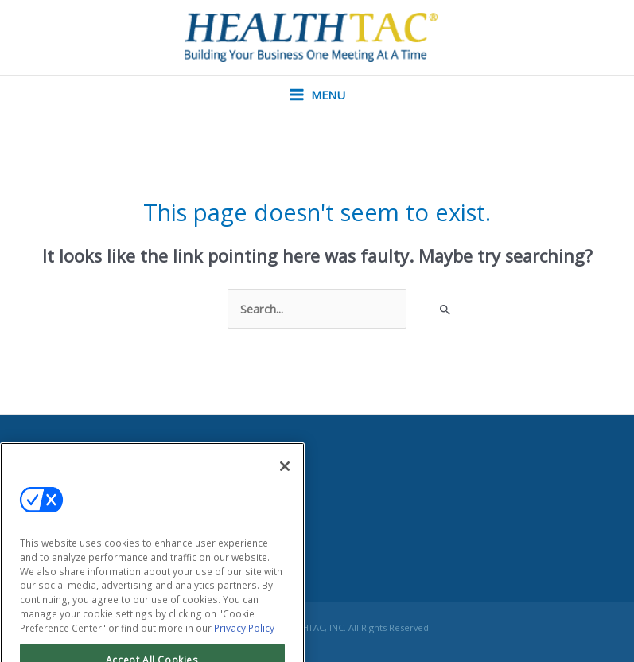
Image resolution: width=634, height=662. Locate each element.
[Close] (284, 481)
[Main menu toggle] (317, 95)
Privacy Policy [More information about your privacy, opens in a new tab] (244, 644)
